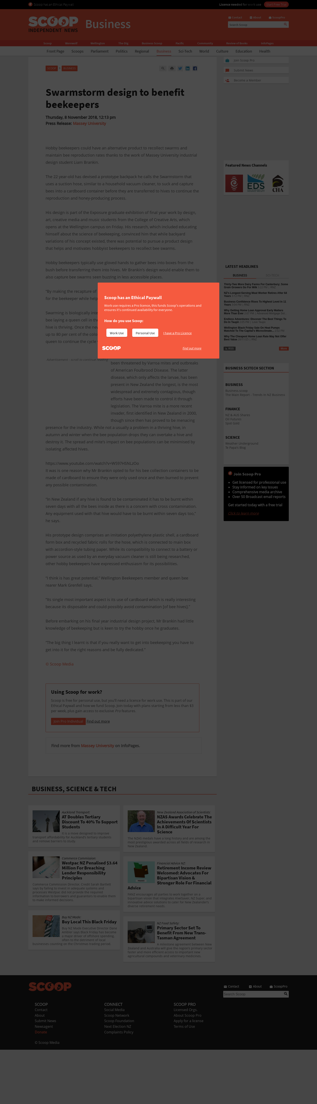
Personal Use (145, 333)
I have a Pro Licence (177, 333)
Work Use (117, 333)
